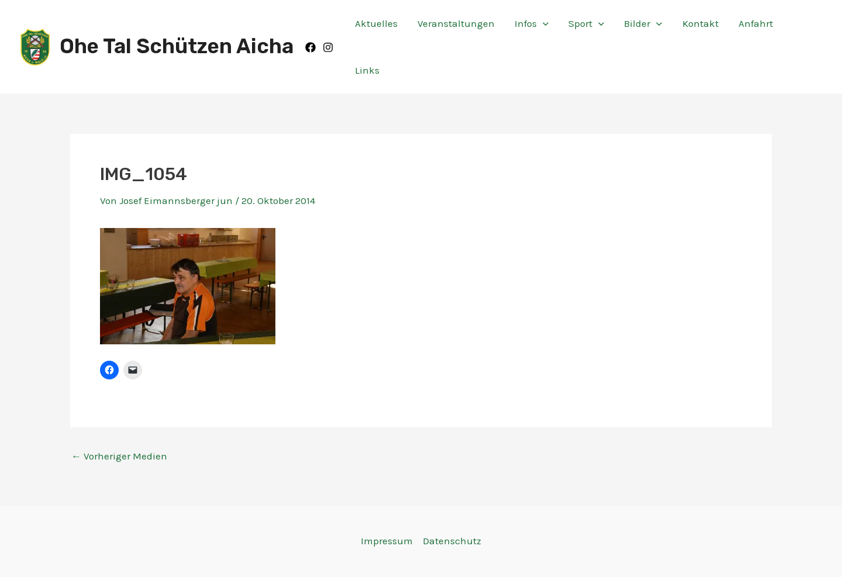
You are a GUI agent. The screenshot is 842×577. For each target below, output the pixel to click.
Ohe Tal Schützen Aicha (177, 46)
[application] (542, 23)
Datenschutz (452, 541)
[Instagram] (328, 47)
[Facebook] (310, 47)
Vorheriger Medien (119, 456)
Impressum (387, 541)
